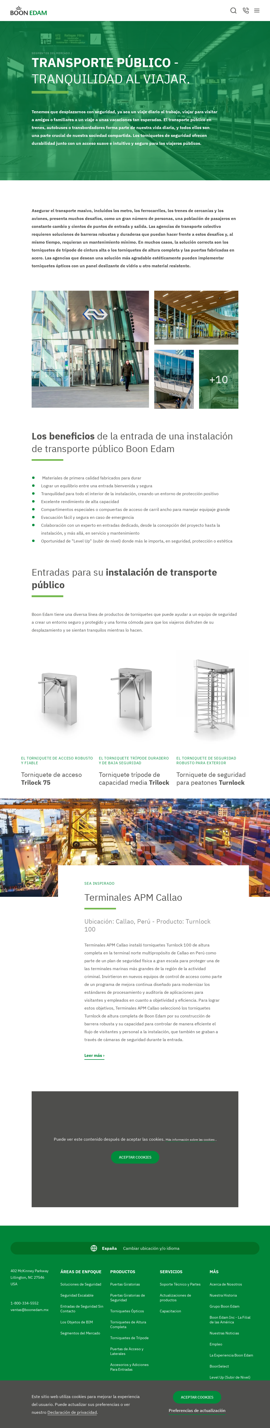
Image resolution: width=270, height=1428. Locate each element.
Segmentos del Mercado (51, 53)
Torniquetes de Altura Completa (128, 1324)
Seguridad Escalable (77, 1295)
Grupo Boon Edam (224, 1306)
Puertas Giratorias (125, 1284)
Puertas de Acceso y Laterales (126, 1351)
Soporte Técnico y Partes (180, 1284)
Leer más (93, 1055)
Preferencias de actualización (197, 1410)
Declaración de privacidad (72, 1412)
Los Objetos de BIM (76, 1322)
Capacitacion (170, 1311)
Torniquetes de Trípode (129, 1337)
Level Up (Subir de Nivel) (230, 1377)
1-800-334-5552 (25, 1303)
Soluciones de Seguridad (80, 1284)
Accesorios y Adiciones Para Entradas (129, 1367)
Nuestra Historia (223, 1295)
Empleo (216, 1344)
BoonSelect (219, 1366)
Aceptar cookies (197, 1397)
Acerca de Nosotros (226, 1284)
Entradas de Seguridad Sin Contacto (81, 1308)
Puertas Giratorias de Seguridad (127, 1297)
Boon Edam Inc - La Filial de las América (230, 1319)
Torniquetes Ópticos (127, 1311)
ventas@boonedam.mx (30, 1309)
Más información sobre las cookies (190, 1140)
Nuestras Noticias (224, 1333)
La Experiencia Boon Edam (231, 1355)
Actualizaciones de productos (175, 1297)
